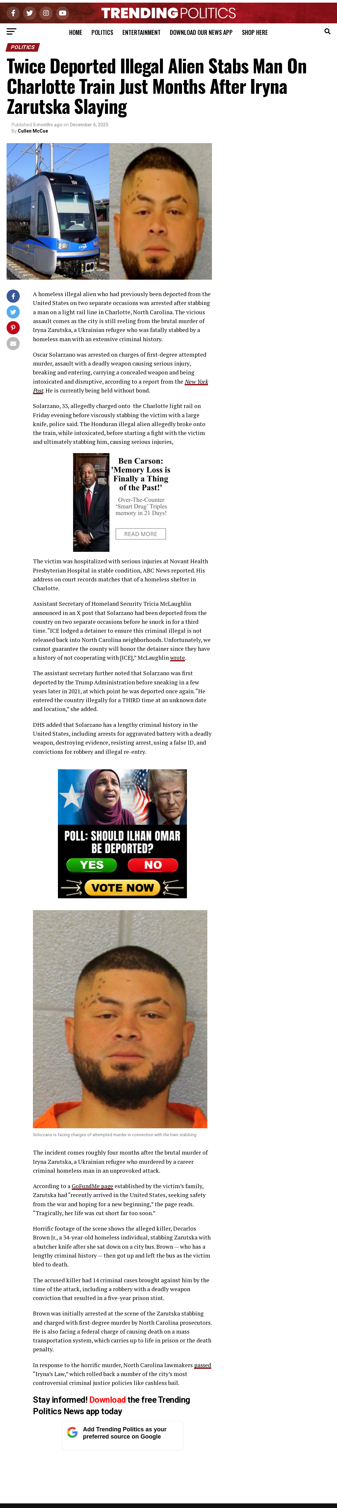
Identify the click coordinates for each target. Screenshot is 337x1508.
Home (75, 32)
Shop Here (255, 32)
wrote (177, 657)
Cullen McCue (33, 131)
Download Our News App (201, 32)
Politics (102, 32)
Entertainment (141, 32)
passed (42, 1374)
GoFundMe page (93, 1186)
